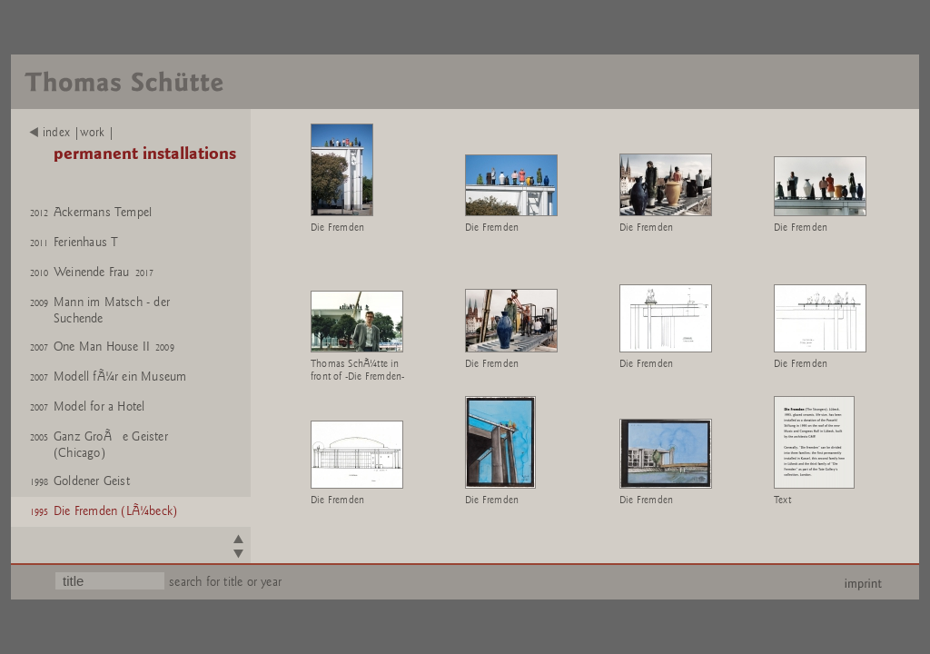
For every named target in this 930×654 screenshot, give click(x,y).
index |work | (72, 132)
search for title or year (225, 582)
